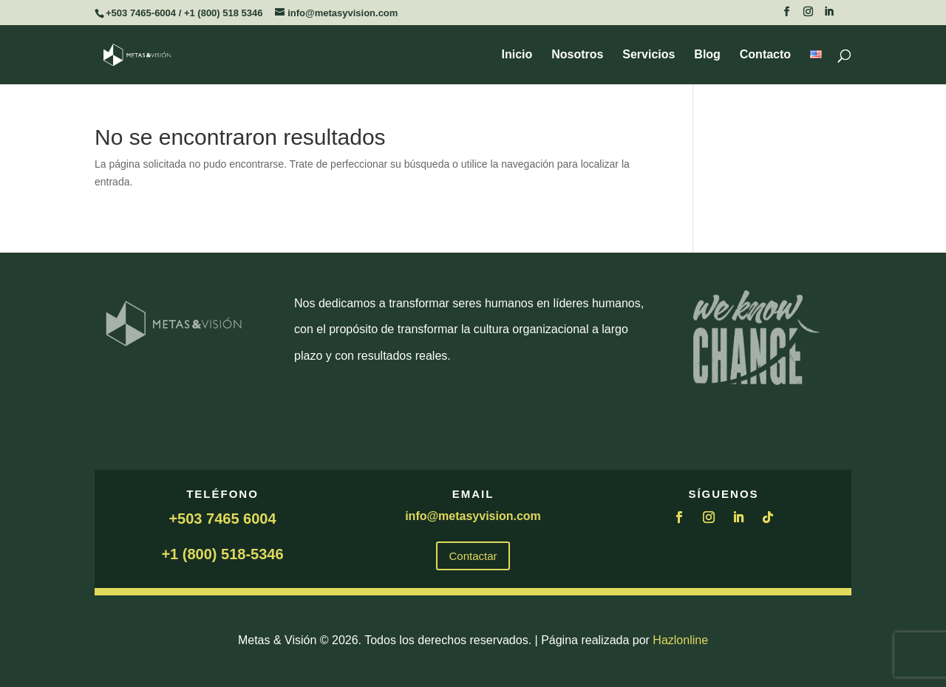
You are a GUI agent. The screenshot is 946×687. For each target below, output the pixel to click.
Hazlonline (680, 640)
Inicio (517, 55)
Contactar (473, 556)
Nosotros (577, 55)
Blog (707, 55)
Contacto (765, 55)
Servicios (648, 55)
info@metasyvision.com (473, 516)
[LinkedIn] (829, 16)
